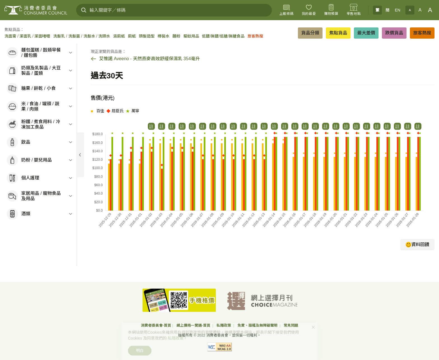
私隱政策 (224, 325)
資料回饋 (417, 244)
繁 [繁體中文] (377, 10)
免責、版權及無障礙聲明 (258, 325)
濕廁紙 (119, 36)
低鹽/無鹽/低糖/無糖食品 (223, 36)
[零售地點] (354, 10)
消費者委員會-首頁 (156, 325)
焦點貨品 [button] (338, 33)
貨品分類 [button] (310, 33)
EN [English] (397, 10)
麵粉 (176, 36)
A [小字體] (410, 10)
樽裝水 (163, 36)
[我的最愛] (309, 10)
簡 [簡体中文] (387, 10)
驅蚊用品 (191, 36)
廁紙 (132, 36)
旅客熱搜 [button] (422, 33)
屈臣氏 (115, 110)
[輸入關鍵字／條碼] (174, 10)
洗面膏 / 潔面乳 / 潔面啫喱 (27, 36)
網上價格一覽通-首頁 (193, 325)
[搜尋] (84, 10)
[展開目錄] (80, 154)
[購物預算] (331, 10)
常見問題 (291, 325)
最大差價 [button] (366, 33)
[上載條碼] (286, 10)
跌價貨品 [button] (394, 33)
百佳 (97, 110)
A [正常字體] (420, 10)
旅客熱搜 (255, 36)
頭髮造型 (147, 36)
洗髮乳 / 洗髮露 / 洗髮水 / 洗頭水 (81, 36)
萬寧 (132, 110)
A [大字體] (430, 9)
